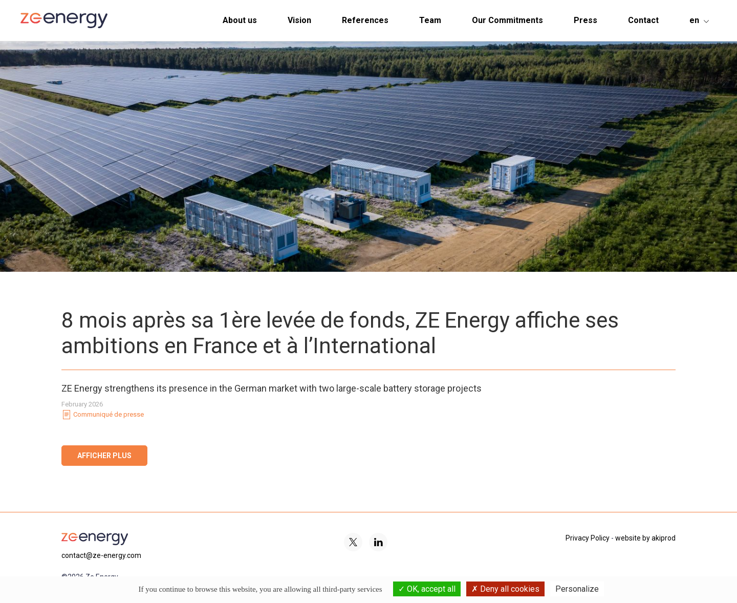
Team (430, 20)
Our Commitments (507, 20)
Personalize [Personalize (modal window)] (577, 589)
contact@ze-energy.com (101, 555)
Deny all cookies (505, 589)
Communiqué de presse (102, 415)
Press (585, 20)
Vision (299, 20)
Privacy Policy (588, 538)
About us (240, 20)
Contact (643, 20)
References (365, 20)
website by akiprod (645, 538)
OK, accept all (427, 589)
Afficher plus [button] (104, 455)
